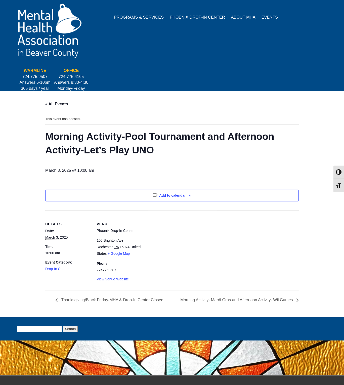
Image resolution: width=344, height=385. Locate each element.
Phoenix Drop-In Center (153, 17)
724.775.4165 (309, 15)
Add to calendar (172, 145)
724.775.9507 (272, 15)
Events (225, 17)
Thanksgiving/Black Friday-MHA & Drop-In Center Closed (111, 256)
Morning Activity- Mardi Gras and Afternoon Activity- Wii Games (237, 256)
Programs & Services (94, 17)
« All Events (56, 50)
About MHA (199, 17)
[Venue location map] (168, 193)
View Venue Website (110, 235)
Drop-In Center (57, 218)
